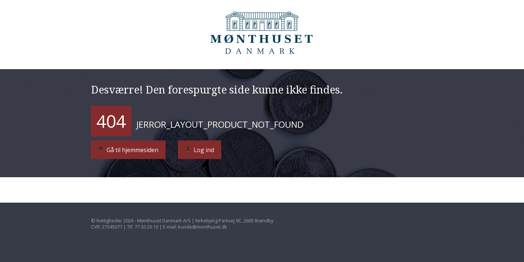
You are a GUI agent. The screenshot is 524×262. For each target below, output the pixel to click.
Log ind (199, 150)
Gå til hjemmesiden (128, 150)
